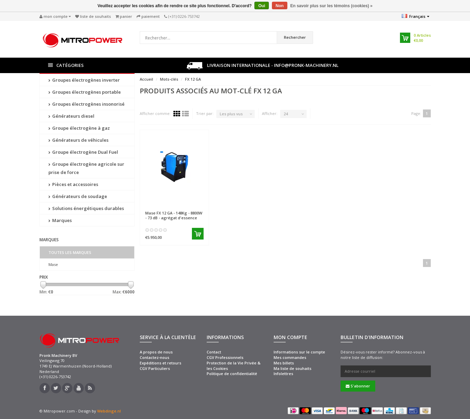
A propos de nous (156, 351)
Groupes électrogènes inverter (84, 80)
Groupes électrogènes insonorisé (86, 104)
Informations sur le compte (299, 351)
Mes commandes (290, 357)
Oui (261, 5)
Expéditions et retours (160, 362)
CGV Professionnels (225, 357)
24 (286, 113)
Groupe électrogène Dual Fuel (83, 152)
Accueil (146, 79)
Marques (60, 220)
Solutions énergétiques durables (86, 208)
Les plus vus (231, 113)
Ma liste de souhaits (292, 368)
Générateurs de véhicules (78, 140)
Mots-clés (169, 79)
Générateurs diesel (71, 116)
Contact (214, 351)
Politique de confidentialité (232, 373)
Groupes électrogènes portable (84, 92)
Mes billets (284, 362)
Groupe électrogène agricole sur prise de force (86, 168)
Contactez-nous (154, 357)
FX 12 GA (193, 79)
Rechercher (295, 37)
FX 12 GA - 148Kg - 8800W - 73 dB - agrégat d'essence (173, 215)
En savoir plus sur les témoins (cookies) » (331, 5)
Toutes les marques (69, 252)
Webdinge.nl (109, 411)
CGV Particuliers (155, 368)
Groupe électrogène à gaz (79, 128)
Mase (53, 264)
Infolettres (283, 373)
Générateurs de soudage (77, 196)
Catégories (66, 65)
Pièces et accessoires (73, 184)
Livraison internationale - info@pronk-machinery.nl (263, 66)
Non (280, 5)
